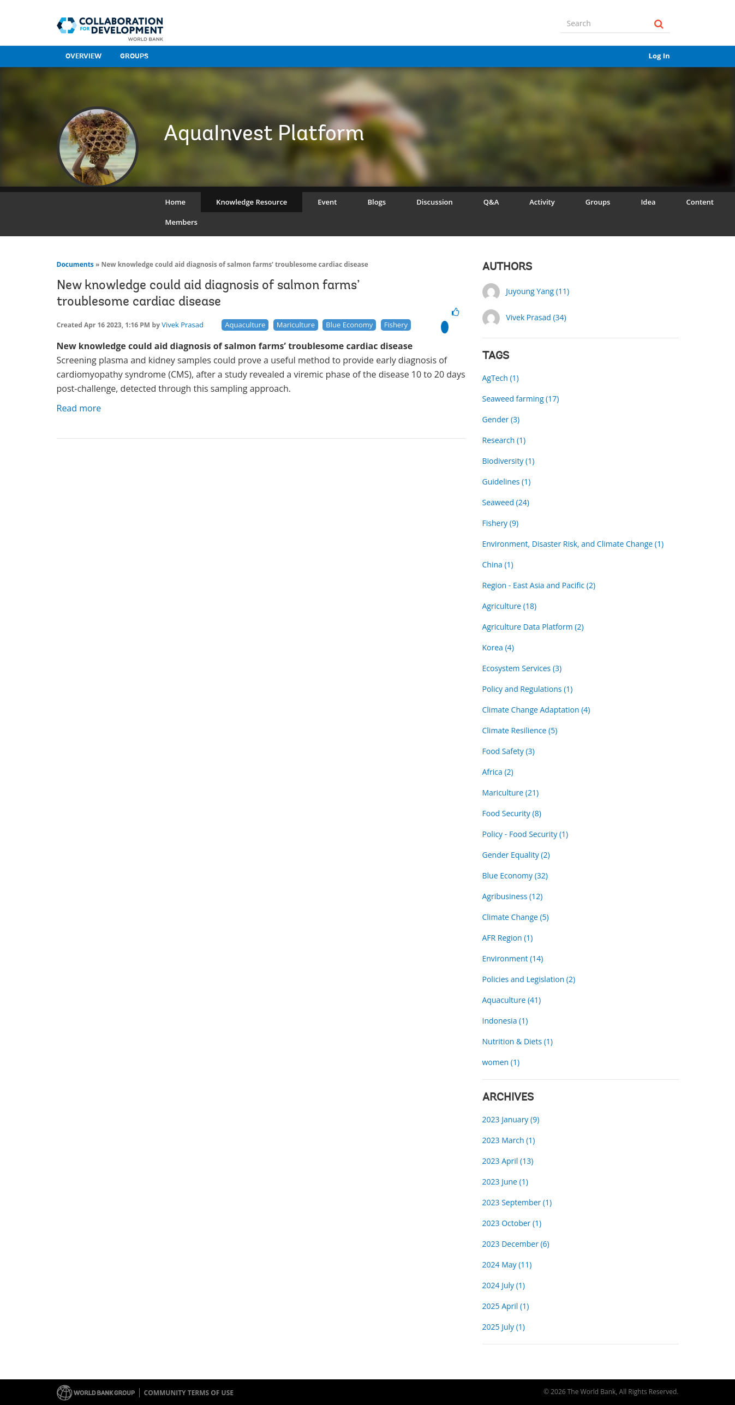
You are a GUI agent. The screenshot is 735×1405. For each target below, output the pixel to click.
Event (327, 202)
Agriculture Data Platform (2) (533, 626)
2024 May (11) (507, 1264)
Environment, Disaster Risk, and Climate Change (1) (573, 544)
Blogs (376, 202)
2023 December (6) (515, 1244)
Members (181, 222)
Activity (541, 202)
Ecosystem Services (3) (522, 668)
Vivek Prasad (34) (536, 317)
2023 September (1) (517, 1202)
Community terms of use (189, 1392)
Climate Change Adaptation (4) (536, 709)
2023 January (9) (511, 1119)
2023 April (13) (508, 1161)
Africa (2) (497, 772)
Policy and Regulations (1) (527, 689)
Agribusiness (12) (512, 896)
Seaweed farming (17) (520, 398)
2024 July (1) (503, 1285)
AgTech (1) (500, 378)
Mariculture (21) (510, 792)
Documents (75, 264)
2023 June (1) (505, 1181)
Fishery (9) (500, 523)
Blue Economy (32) (515, 875)
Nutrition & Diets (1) (517, 1041)
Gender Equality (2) (516, 855)
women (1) (501, 1062)
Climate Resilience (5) (520, 730)
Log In (659, 56)
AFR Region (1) (507, 937)
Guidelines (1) (506, 481)
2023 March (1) (508, 1140)
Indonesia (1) (505, 1020)
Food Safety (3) (508, 751)
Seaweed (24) (505, 502)
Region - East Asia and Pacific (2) (539, 585)
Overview (83, 56)
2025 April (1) (505, 1306)
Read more (80, 408)
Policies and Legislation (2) (529, 979)
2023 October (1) (512, 1223)
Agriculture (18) (509, 606)
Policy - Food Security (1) (525, 834)
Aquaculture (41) (511, 1000)
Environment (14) (512, 958)
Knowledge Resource (251, 202)
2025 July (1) (503, 1327)
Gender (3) (501, 419)
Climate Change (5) (515, 917)
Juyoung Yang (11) (537, 291)
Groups (134, 56)
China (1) (497, 564)
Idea (648, 202)
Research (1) (504, 440)
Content (699, 202)
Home (175, 202)
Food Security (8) (511, 813)
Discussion (434, 202)
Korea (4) (498, 647)
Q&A (491, 202)
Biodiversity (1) (508, 461)
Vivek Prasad (183, 325)
